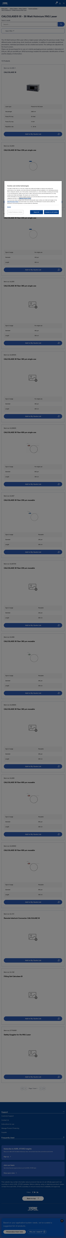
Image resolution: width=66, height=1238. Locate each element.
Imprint (9, 207)
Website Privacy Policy (25, 198)
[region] (33, 199)
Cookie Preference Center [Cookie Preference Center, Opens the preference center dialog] (15, 212)
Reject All (36, 212)
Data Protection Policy (12, 201)
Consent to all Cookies (51, 212)
